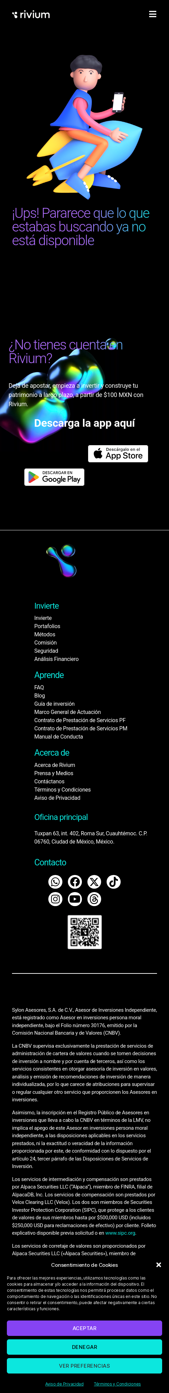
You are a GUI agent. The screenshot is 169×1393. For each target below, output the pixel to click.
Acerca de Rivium (54, 765)
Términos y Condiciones (117, 1384)
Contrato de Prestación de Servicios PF (79, 720)
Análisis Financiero (56, 659)
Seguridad (46, 651)
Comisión (45, 642)
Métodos (44, 634)
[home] (31, 14)
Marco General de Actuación (67, 712)
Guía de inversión (54, 704)
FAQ (39, 687)
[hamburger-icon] (152, 14)
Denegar (84, 1347)
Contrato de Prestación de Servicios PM (80, 728)
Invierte (43, 618)
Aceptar (85, 1328)
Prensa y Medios (53, 773)
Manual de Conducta (58, 736)
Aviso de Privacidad (64, 1384)
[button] (158, 1264)
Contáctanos (49, 781)
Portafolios (47, 626)
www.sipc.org (120, 1233)
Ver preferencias (84, 1366)
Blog (39, 695)
